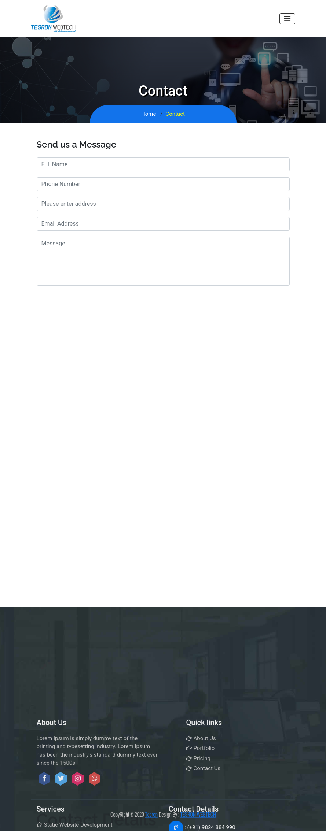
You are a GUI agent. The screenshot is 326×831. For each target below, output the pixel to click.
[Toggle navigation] (287, 18)
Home (148, 114)
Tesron (143, 814)
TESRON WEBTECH (220, 814)
